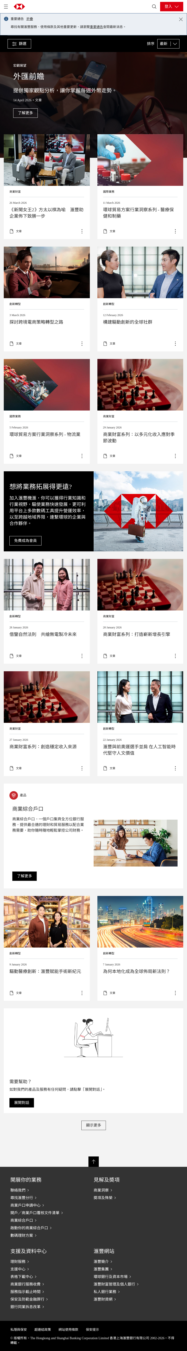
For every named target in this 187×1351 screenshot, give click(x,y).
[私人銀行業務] (126, 1291)
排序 (150, 44)
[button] (19, 44)
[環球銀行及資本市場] (126, 1276)
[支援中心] (42, 1269)
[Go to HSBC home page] (19, 6)
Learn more (46, 611)
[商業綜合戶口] (42, 1220)
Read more (46, 187)
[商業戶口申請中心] (42, 1205)
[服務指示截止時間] (42, 1291)
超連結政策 (42, 1329)
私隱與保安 (18, 1329)
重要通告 (96, 27)
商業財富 (15, 191)
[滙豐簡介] (126, 1261)
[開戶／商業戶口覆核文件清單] (42, 1213)
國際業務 (108, 191)
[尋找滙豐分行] (42, 1197)
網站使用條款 (68, 1329)
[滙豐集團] (126, 1269)
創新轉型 (15, 304)
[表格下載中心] (42, 1276)
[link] (24, 876)
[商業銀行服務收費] (42, 1284)
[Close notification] (181, 19)
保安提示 (92, 1329)
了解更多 (140, 187)
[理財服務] (42, 1261)
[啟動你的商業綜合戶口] (42, 1228)
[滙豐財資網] (126, 1299)
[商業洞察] (126, 1190)
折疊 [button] (29, 19)
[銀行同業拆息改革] (42, 1307)
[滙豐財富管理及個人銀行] (126, 1284)
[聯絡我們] (42, 1190)
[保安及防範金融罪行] (42, 1299)
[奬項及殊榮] (126, 1197)
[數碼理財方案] (42, 1235)
